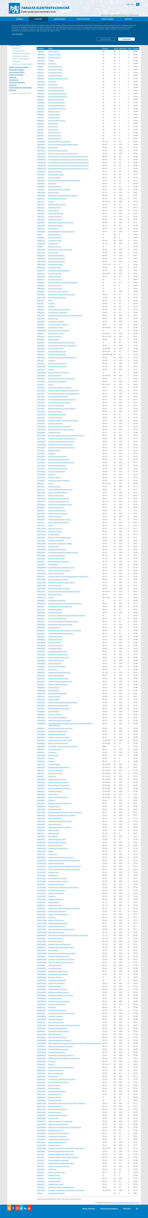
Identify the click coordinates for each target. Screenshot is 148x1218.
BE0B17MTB (41, 851)
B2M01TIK (40, 522)
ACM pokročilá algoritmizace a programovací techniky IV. (68, 165)
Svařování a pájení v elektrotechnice (61, 1187)
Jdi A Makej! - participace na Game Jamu (62, 746)
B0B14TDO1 (41, 297)
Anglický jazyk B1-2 (55, 279)
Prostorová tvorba (54, 749)
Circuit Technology (55, 965)
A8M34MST (41, 228)
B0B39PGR (41, 348)
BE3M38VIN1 (41, 1004)
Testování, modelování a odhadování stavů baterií (66, 1148)
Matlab (50, 851)
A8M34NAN (41, 231)
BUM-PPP (40, 1163)
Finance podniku (54, 177)
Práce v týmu (52, 669)
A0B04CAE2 (41, 57)
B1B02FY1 (41, 384)
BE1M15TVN (41, 878)
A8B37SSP (41, 222)
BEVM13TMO (41, 1148)
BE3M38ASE (41, 995)
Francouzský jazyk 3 (55, 72)
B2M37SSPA (41, 588)
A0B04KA (40, 87)
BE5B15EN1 (41, 1070)
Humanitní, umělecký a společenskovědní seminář (66, 615)
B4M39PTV (41, 749)
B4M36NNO (41, 723)
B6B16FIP (40, 770)
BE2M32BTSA (42, 932)
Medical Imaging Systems (57, 1115)
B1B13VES (41, 399)
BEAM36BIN (41, 1118)
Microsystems (53, 950)
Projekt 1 (51, 758)
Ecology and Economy (56, 884)
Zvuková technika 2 (55, 594)
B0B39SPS (41, 351)
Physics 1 (51, 1064)
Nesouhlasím (106, 39)
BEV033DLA (41, 1142)
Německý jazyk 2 (54, 114)
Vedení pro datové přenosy (58, 492)
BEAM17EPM (41, 1103)
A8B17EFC (41, 204)
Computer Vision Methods (57, 1028)
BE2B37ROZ (41, 914)
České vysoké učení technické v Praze (38, 11)
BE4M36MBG (41, 1040)
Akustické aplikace (55, 171)
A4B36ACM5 (41, 168)
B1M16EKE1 (41, 459)
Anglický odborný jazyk (56, 120)
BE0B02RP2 (41, 845)
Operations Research (55, 899)
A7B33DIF (40, 189)
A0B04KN (40, 99)
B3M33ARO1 (41, 645)
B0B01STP (40, 270)
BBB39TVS (41, 839)
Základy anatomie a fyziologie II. (60, 803)
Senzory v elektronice (56, 507)
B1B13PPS (41, 387)
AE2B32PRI (41, 243)
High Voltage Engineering (57, 878)
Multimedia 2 (53, 794)
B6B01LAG (41, 764)
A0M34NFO (41, 150)
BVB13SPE (41, 1187)
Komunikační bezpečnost (57, 717)
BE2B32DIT (41, 905)
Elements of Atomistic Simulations (60, 857)
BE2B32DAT (41, 902)
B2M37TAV (41, 591)
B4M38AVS (41, 737)
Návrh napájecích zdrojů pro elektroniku (63, 153)
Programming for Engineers (58, 1082)
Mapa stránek (88, 1208)
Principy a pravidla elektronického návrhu (63, 144)
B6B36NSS (41, 785)
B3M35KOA (41, 651)
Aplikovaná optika (54, 809)
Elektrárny (52, 453)
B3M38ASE (41, 657)
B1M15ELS (40, 450)
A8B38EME (41, 225)
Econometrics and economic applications (63, 887)
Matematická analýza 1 (56, 255)
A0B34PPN (41, 144)
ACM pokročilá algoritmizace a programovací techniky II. (68, 159)
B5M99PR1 (41, 758)
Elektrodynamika (54, 207)
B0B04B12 (41, 279)
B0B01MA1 (41, 255)
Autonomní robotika (55, 645)
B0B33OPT (41, 318)
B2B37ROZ (41, 513)
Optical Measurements (56, 926)
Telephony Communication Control (60, 947)
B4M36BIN (41, 711)
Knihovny (12, 77)
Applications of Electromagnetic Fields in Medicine (66, 1103)
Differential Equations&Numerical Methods (64, 1058)
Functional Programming (57, 1010)
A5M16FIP (40, 177)
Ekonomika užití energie (57, 465)
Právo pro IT (52, 776)
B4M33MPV (41, 705)
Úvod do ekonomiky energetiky (59, 426)
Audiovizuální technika (56, 510)
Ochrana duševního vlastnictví (59, 141)
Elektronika (52, 183)
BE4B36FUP (41, 1010)
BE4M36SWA (41, 1052)
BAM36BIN (41, 830)
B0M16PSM (41, 366)
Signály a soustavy (55, 219)
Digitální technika (54, 216)
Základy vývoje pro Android (58, 797)
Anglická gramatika (55, 75)
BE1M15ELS (41, 872)
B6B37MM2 (41, 794)
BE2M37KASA (42, 959)
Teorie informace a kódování (58, 522)
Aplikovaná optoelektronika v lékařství (62, 815)
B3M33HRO (41, 648)
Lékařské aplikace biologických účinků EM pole (65, 315)
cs (128, 4)
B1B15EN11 (41, 411)
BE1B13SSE (41, 860)
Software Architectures (56, 1052)
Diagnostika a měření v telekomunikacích (63, 552)
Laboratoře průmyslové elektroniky (60, 633)
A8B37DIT (40, 216)
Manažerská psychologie (57, 366)
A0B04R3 (40, 126)
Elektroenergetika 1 (55, 411)
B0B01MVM (41, 264)
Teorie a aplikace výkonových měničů (61, 447)
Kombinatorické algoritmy (57, 651)
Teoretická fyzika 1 (54, 1178)
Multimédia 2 (53, 836)
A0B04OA (40, 120)
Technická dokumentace (57, 297)
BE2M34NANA (42, 953)
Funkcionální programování (58, 678)
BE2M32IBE (41, 938)
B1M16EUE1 (41, 465)
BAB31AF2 (41, 803)
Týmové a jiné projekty (21, 59)
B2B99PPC (41, 519)
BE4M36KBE (41, 1037)
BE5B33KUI (41, 1079)
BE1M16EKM (41, 887)
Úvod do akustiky (54, 276)
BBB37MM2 (41, 836)
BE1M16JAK (41, 893)
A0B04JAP (40, 81)
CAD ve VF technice (55, 528)
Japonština (52, 81)
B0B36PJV (40, 333)
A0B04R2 (40, 123)
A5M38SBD (41, 186)
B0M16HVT (41, 363)
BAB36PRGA (41, 806)
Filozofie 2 (52, 360)
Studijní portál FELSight (21, 53)
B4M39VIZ (40, 752)
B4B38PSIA (41, 687)
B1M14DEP (41, 441)
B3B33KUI (40, 606)
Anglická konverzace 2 (56, 90)
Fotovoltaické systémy (56, 174)
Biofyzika (51, 800)
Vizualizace (52, 752)
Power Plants (53, 875)
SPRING (40, 1193)
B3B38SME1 (41, 642)
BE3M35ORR (41, 992)
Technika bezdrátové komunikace (60, 489)
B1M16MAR (41, 474)
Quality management (56, 893)
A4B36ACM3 (41, 162)
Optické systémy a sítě (56, 558)
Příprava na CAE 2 (54, 57)
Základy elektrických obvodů (58, 498)
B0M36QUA (41, 375)
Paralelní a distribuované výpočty (60, 681)
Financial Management (56, 890)
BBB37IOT (40, 833)
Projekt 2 (51, 761)
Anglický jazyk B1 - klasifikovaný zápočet (63, 282)
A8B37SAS (41, 219)
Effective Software (54, 1034)
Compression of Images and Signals (61, 959)
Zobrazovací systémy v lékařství (59, 827)
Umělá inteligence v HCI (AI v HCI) (60, 740)
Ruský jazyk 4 (53, 129)
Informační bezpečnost (56, 555)
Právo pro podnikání (55, 423)
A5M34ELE (41, 183)
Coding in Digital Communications (60, 962)
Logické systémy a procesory (58, 324)
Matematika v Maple (55, 264)
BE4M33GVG (41, 1025)
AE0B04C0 (41, 237)
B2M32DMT (41, 552)
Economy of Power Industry (58, 881)
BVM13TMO (41, 1190)
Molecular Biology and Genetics (59, 1040)
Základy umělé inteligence (58, 684)
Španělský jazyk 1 (54, 132)
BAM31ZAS (41, 821)
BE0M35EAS (41, 857)
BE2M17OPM (41, 926)
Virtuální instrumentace (57, 666)
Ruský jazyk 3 (53, 126)
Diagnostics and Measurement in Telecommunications (68, 935)
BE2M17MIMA (42, 923)
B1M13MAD (41, 435)
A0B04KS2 (41, 108)
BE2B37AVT (41, 911)
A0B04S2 (40, 135)
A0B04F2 (40, 69)
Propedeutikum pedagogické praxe (61, 1163)
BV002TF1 (40, 1178)
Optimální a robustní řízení (58, 654)
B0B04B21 (41, 285)
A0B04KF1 (41, 93)
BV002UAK (41, 1181)
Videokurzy (16, 61)
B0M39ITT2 (41, 378)
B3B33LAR (41, 609)
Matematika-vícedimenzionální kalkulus (63, 195)
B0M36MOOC (41, 372)
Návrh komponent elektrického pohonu (62, 357)
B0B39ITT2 (41, 342)
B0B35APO (41, 321)
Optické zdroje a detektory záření (60, 504)
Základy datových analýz (57, 779)
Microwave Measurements (57, 923)
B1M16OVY (41, 477)
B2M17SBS (41, 537)
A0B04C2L (40, 51)
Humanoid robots (54, 986)
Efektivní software (54, 714)
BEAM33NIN (41, 1112)
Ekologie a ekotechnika (56, 1172)
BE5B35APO (41, 1091)
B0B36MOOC (41, 330)
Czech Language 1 (55, 234)
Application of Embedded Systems (60, 1055)
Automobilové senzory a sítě (58, 657)
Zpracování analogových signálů (60, 543)
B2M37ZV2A (41, 594)
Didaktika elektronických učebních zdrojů (63, 1157)
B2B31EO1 (41, 495)
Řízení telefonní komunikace (58, 561)
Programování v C (54, 627)
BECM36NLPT (41, 1127)
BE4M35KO (41, 1031)
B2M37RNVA (41, 585)
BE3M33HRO (41, 986)
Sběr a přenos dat (54, 186)
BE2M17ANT (41, 917)
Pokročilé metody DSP (56, 540)
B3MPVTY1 (41, 669)
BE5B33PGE (41, 1082)
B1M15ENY (41, 453)
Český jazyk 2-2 (53, 51)
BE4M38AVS (41, 1055)
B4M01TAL (40, 696)
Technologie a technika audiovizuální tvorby (64, 591)
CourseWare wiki (18, 51)
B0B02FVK (41, 273)
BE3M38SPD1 (42, 1001)
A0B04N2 (40, 114)
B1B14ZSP (41, 408)
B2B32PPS (41, 501)
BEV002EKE (41, 1133)
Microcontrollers (54, 1088)
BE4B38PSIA (41, 1016)
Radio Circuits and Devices (58, 914)
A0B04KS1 (41, 105)
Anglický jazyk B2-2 (55, 288)
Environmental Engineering (58, 1133)
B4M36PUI (41, 728)
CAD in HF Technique (55, 920)
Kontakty (12, 90)
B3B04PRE (41, 600)
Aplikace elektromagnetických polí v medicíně (65, 812)
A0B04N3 (40, 117)
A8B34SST (40, 213)
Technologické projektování (58, 396)
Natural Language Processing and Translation (64, 1127)
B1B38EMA (41, 432)
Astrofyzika (52, 1169)
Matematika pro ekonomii (57, 381)
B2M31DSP (41, 540)
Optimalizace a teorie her (57, 198)
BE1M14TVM (41, 869)
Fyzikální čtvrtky (54, 1175)
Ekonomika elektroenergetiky (58, 459)
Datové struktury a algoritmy (58, 782)
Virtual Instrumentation (57, 1004)
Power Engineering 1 (56, 1070)
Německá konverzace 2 (56, 102)
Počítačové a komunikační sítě (59, 672)
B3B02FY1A (41, 597)
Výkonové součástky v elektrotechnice (62, 438)
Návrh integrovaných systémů (59, 570)
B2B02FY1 (41, 483)
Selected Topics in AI (55, 1130)
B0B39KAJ (40, 345)
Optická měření (53, 534)
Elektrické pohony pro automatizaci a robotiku (65, 603)
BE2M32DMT (41, 935)
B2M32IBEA (41, 555)
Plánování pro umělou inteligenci (60, 728)
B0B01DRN (41, 249)
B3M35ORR (41, 654)
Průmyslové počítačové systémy (59, 387)
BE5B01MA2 (41, 1061)
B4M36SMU (41, 731)
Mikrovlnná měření (55, 531)
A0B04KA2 (41, 90)
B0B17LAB (41, 315)
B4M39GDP (41, 743)
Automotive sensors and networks (60, 995)
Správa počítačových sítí (57, 351)
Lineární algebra (54, 764)
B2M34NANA (41, 567)
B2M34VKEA (41, 573)
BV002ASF (41, 1169)
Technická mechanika (56, 405)
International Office (16, 72)
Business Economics (55, 1073)
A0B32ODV (41, 141)
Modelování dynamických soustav (60, 444)
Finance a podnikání (55, 770)
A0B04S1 (40, 132)
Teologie (51, 369)
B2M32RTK (41, 561)
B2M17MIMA (41, 531)
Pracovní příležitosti (17, 82)
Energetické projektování (57, 414)
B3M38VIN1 (41, 666)
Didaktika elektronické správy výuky (61, 1154)
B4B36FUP (41, 678)
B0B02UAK (41, 276)
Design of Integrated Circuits (58, 956)
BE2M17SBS (41, 929)
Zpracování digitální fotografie (59, 189)
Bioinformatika (53, 711)
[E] (137, 1208)
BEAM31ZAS (41, 1109)
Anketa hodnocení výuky (18, 67)
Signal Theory (53, 1076)
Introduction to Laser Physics (58, 1139)
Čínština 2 (52, 63)
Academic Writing (54, 977)
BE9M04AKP (41, 1097)
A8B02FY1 (41, 201)
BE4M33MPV (41, 1028)
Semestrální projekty (20, 56)
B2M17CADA (41, 528)
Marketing (52, 474)
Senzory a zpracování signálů (58, 1166)
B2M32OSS (41, 558)
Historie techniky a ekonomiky (59, 309)
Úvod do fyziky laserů (56, 1184)
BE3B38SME (41, 971)
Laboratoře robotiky (55, 609)
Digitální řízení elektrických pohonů (61, 441)
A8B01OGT (41, 198)
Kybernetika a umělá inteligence (60, 606)
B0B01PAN (41, 267)
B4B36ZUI (40, 684)
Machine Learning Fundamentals (60, 1121)
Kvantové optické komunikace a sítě (61, 1151)
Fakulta (128, 19)
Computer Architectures (57, 1091)
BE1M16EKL (41, 884)
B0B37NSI (40, 336)
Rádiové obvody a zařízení (57, 513)
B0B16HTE (41, 309)
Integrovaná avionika (56, 660)
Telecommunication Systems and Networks (64, 908)
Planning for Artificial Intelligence (60, 1046)
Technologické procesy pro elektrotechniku (63, 393)
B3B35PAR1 (41, 624)
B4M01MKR (41, 693)
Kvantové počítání (54, 375)
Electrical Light (53, 872)
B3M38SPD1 (41, 663)
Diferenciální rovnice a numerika (60, 249)
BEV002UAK (41, 1136)
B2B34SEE (41, 507)
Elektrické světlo (54, 450)
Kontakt (127, 1208)
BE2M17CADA (42, 920)
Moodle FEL (16, 48)
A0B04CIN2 (41, 63)
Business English (54, 246)
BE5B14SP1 (41, 1067)
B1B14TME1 (41, 405)
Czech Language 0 (55, 237)
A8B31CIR (40, 210)
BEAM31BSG (41, 1106)
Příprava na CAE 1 (54, 54)
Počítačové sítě (53, 687)
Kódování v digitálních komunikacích (61, 582)
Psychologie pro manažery (57, 312)
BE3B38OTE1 (41, 968)
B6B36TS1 (40, 791)
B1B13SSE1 (41, 390)
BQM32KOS (41, 1151)
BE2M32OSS (41, 944)
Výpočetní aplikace (55, 417)
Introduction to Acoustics (57, 1136)
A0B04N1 (40, 111)
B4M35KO (40, 708)
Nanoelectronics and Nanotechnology (62, 953)
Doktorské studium (16, 70)
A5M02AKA (41, 171)
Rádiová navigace (54, 585)
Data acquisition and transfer (59, 1001)
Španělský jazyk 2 (54, 135)
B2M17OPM (41, 534)
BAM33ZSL (41, 827)
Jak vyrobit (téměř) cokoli (57, 618)
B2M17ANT (41, 525)
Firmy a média (107, 19)
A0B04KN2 (41, 102)
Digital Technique (54, 905)
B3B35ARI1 (41, 612)
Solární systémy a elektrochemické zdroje (63, 390)
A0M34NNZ (41, 153)
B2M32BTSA (41, 549)
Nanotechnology (54, 1145)
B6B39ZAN (41, 797)
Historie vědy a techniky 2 (57, 363)
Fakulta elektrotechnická (45, 8)
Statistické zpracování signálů (59, 588)
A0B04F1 (40, 66)
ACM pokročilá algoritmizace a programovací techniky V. (68, 168)
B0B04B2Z (41, 291)
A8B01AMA (41, 192)
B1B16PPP (41, 423)
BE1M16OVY (41, 899)
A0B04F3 (40, 72)
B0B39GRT (41, 339)
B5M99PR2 (41, 761)
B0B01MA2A (41, 261)
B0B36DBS (41, 327)
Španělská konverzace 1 (57, 105)
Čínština (51, 60)
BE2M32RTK (41, 947)
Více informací (17, 34)
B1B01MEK (41, 381)
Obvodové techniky (55, 636)
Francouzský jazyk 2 (55, 69)
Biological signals (54, 1106)
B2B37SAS (41, 516)
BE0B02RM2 (41, 842)
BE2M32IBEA (41, 941)
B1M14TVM (41, 447)
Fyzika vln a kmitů (54, 273)
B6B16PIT (40, 776)
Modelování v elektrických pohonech (61, 294)
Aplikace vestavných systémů (59, 737)
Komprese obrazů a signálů (58, 579)
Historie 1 (51, 306)
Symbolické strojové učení (57, 731)
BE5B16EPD (41, 1073)
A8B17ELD (41, 207)
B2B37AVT (41, 510)
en (132, 4)
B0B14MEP (41, 294)
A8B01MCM (41, 195)
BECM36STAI (41, 1130)
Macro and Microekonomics (58, 848)
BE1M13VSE (41, 866)
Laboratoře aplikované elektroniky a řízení (63, 621)
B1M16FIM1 (41, 471)
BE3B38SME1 (42, 974)
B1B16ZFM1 (41, 429)
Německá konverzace (56, 99)
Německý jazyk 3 (54, 117)
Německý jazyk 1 (54, 111)
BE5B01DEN (41, 1058)
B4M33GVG (41, 702)
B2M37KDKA (41, 582)
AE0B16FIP (41, 240)
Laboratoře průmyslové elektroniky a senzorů (64, 630)
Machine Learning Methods (58, 1124)
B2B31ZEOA (41, 498)
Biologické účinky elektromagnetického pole (64, 180)
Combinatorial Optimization (58, 1031)
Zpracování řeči (53, 546)
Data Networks (53, 902)
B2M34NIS (41, 570)
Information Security (55, 938)
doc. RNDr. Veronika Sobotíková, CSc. (125, 1203)
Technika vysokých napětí (57, 456)
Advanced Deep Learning (57, 1142)
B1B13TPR (41, 396)
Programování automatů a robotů (60, 624)
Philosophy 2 (53, 854)
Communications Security (57, 1037)
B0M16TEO (41, 369)
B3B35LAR (41, 621)
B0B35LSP (40, 324)
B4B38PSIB (41, 690)
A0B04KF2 (41, 96)
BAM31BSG (41, 818)
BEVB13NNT (41, 1145)
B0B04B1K (41, 282)
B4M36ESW (41, 714)
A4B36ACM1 (41, 156)
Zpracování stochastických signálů (60, 222)
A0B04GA (40, 75)
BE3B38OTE (41, 965)
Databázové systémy (55, 327)
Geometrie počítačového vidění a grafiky (62, 702)
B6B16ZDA (41, 779)
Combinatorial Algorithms (57, 989)
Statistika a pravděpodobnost (59, 270)
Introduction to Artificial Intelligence (61, 1013)
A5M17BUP (41, 180)
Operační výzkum (54, 477)
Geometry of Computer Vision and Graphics (64, 1025)
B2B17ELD (41, 486)
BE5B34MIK (41, 1088)
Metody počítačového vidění (58, 705)
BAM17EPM (41, 812)
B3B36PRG (41, 627)
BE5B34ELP (41, 1085)
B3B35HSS (41, 615)
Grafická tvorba (53, 339)
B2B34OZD (41, 504)
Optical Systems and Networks (59, 944)
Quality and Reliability (56, 863)
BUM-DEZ (40, 1157)
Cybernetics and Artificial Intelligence (62, 1079)
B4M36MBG (41, 720)
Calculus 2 (52, 1061)
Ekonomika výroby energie (57, 468)
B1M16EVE (41, 468)
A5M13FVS (41, 174)
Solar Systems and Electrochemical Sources (64, 860)
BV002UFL (40, 1184)
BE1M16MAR (41, 896)
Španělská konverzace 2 (57, 108)
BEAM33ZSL (41, 1115)
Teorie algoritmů (54, 696)
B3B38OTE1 (41, 639)
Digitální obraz (53, 699)
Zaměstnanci (59, 19)
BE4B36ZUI (41, 1013)
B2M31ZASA (41, 543)
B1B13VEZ (41, 402)
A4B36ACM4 (41, 165)
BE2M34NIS (41, 956)
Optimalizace (53, 318)
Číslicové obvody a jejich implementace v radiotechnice (68, 576)
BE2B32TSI (41, 908)
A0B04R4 (40, 129)
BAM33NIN (41, 824)
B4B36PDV (41, 681)
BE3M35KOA (41, 989)
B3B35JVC (40, 618)
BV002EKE (40, 1172)
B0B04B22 (41, 288)
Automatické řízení (55, 612)
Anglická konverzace (55, 87)
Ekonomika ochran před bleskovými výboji (63, 420)
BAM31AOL (41, 815)
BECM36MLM (41, 1124)
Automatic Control (54, 1094)
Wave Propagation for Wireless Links (61, 929)
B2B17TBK (41, 489)
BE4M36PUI (41, 1046)
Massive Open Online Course (58, 330)
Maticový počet (53, 192)
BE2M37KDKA (42, 962)
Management (53, 147)
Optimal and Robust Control (58, 992)
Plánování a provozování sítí (58, 501)
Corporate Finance (54, 240)
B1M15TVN (41, 456)
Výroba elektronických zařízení (59, 402)
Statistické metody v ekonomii (59, 480)
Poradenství (13, 80)
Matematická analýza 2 (56, 258)
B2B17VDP (41, 492)
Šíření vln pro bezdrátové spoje (59, 537)
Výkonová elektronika (56, 573)
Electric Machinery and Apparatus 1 (61, 1067)
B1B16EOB (41, 420)
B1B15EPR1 (41, 414)
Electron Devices (54, 1085)
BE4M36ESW (41, 1034)
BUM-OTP (40, 1160)
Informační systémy (55, 773)
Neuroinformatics (54, 1112)
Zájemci (19, 19)
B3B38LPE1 (41, 633)
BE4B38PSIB (41, 1019)
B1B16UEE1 (41, 426)
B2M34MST (41, 564)
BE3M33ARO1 (42, 983)
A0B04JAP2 (41, 84)
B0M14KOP (41, 357)
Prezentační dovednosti (57, 600)
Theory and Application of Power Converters (64, 869)
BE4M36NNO (41, 1043)
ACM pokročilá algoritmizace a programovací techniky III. (68, 162)
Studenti (38, 19)
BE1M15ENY (41, 875)
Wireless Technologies (56, 932)
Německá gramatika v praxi (58, 78)
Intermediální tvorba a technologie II (61, 342)
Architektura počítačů (56, 321)
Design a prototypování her (58, 743)
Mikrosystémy (53, 228)
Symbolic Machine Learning (58, 1049)
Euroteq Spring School (56, 1193)
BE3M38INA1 (41, 998)
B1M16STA (41, 480)
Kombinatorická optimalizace (58, 708)
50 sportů (13, 85)
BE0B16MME (41, 848)
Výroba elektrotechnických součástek (61, 399)
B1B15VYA (41, 417)
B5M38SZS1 (41, 755)
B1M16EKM (41, 462)
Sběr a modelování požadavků (59, 788)
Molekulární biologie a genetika (59, 720)
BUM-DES (40, 1154)
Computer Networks (55, 1016)
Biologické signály (54, 818)
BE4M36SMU (41, 1049)
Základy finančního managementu (61, 429)
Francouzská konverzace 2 (57, 96)
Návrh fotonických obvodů (57, 150)
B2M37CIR (40, 576)
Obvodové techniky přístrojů (58, 1160)
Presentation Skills (55, 1100)
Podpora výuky (15, 45)
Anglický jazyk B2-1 (55, 285)
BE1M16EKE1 (42, 881)
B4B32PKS (41, 672)
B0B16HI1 (40, 306)
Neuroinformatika (54, 824)
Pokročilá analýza (54, 267)
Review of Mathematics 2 (57, 842)
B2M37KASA (41, 579)
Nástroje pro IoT (53, 833)
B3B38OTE (41, 636)
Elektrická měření (54, 432)
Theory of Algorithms (55, 1022)
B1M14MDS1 (41, 444)
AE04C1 (40, 234)
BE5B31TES (41, 1076)
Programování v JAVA (56, 333)
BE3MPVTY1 (41, 1007)
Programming (53, 243)
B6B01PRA (41, 767)
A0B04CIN (40, 60)
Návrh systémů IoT (54, 336)
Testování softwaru (55, 791)
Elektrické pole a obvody (57, 204)
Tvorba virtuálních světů (57, 354)
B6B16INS (40, 773)
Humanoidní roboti (55, 648)
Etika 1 (50, 300)
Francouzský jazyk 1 (55, 66)
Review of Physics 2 (55, 845)
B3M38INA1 (41, 660)
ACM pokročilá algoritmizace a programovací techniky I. (68, 156)
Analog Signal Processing (57, 1109)
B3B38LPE (40, 630)
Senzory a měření (54, 642)
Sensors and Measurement (58, 971)
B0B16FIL (40, 303)
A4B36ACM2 (41, 159)
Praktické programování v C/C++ (59, 519)
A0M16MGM (41, 147)
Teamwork (52, 1007)
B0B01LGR (41, 252)
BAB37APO (41, 809)
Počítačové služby (16, 75)
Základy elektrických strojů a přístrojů (61, 408)
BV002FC (40, 1175)
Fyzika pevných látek (55, 213)
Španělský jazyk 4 (54, 138)
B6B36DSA (41, 782)
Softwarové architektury (57, 734)
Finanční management (56, 471)
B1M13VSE (41, 438)
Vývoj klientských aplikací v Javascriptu (62, 345)
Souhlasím (126, 39)
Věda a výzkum (83, 19)
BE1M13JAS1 (41, 863)
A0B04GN (40, 78)
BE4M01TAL (41, 1022)
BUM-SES (40, 1166)
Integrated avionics (55, 998)
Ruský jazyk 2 (53, 123)
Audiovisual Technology (57, 911)
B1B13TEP (40, 393)
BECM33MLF (41, 1121)
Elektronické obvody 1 (56, 495)
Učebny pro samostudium (22, 64)
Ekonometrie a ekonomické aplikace (61, 462)
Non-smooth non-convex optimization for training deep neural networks (74, 1043)
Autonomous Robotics (56, 983)
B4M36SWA (41, 734)
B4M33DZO (41, 699)
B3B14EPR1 (41, 603)
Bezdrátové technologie (57, 549)
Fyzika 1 (51, 201)
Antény (51, 525)
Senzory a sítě (53, 755)
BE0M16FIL (41, 854)
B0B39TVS (41, 354)
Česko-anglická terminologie (20, 88)
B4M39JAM (41, 746)
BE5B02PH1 (41, 1064)
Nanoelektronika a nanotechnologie (61, 231)
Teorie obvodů (53, 210)
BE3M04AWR (41, 977)
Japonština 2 (53, 84)
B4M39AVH (41, 740)
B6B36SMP (41, 788)
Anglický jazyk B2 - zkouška (58, 291)
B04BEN (40, 246)
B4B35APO (41, 675)
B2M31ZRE (41, 546)
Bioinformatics (53, 1118)
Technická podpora (109, 1208)
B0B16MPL (41, 312)
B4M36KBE (41, 717)
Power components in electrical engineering (64, 866)
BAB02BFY (41, 800)
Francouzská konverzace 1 (57, 93)
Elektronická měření (55, 225)
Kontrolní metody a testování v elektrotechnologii (66, 435)
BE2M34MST (41, 950)
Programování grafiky (56, 348)
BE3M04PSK (41, 980)
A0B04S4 (40, 138)
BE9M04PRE (41, 1100)
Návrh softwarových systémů (58, 785)
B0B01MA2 (41, 258)
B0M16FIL (40, 360)
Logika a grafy (53, 252)
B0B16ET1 (40, 300)
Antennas (51, 917)
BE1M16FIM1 (41, 890)
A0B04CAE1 (41, 54)
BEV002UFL (41, 1139)
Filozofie (51, 303)
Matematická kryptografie (57, 693)
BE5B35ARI (41, 1094)
